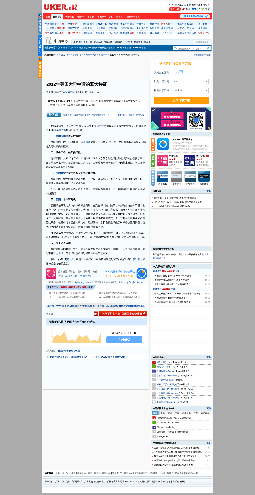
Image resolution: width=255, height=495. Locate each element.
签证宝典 (200, 156)
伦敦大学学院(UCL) (166, 366)
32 (187, 371)
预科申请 (108, 42)
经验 (116, 24)
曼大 (173, 28)
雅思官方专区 (133, 17)
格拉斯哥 (204, 184)
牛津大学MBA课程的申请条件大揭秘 (171, 280)
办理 (122, 28)
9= (192, 393)
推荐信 (84, 47)
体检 (139, 33)
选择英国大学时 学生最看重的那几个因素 (173, 464)
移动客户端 (203, 33)
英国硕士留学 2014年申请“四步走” (170, 298)
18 (192, 389)
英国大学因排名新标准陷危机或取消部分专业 (175, 456)
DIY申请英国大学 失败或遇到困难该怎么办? (120, 297)
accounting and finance (167, 422)
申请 (184, 24)
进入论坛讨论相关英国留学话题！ (111, 357)
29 (191, 397)
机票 (143, 24)
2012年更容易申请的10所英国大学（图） (68, 293)
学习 (157, 24)
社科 (85, 33)
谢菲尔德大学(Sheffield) (168, 375)
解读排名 (100, 33)
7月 (163, 33)
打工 (152, 33)
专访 (47, 33)
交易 (184, 33)
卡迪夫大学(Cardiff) (166, 402)
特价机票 (153, 473)
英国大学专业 (94, 473)
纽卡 (170, 24)
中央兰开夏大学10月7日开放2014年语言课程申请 (177, 293)
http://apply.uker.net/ (83, 282)
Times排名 (71, 473)
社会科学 (186, 413)
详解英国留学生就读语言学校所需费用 (172, 302)
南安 (168, 28)
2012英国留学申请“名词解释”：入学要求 (118, 293)
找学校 (80, 17)
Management (163, 436)
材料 (127, 24)
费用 (52, 33)
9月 (170, 33)
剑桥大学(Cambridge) (167, 384)
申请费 (127, 47)
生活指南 (202, 28)
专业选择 (88, 42)
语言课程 (118, 42)
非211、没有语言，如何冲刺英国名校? (67, 297)
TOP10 (75, 28)
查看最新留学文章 (202, 55)
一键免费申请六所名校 (192, 16)
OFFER (135, 47)
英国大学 (71, 125)
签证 (179, 28)
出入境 (140, 28)
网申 (122, 47)
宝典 (62, 33)
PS (89, 47)
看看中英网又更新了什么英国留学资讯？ (69, 357)
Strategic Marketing (166, 427)
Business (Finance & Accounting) (172, 432)
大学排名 (69, 17)
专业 (57, 24)
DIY (117, 47)
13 (184, 362)
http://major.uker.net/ (134, 282)
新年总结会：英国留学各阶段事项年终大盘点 (175, 198)
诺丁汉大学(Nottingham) (168, 389)
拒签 (127, 33)
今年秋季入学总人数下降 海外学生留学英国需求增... (178, 452)
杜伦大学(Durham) (166, 380)
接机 (143, 33)
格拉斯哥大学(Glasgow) (168, 397)
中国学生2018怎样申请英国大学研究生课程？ (175, 460)
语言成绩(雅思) (99, 47)
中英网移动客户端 (177, 5)
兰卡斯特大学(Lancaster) (169, 393)
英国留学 (57, 92)
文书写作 (128, 42)
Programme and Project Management (174, 418)
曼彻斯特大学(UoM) (166, 371)
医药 (89, 33)
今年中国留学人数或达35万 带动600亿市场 (76, 306)
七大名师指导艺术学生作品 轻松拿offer (172, 206)
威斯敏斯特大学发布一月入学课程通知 (172, 284)
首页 (48, 17)
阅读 (116, 33)
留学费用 (138, 42)
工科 (89, 28)
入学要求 (110, 47)
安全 (157, 33)
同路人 (119, 17)
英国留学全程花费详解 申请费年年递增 (172, 275)
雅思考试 (58, 253)
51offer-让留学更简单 (182, 139)
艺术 (62, 24)
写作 (116, 28)
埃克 (194, 33)
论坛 (111, 17)
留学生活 (179, 473)
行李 (145, 28)
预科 (52, 24)
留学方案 (61, 28)
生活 (179, 33)
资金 (132, 28)
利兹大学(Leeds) (165, 362)
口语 (111, 28)
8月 (167, 33)
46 (187, 402)
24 (191, 375)
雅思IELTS (117, 473)
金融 (85, 28)
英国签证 (142, 473)
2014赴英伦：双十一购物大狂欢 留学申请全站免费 (178, 202)
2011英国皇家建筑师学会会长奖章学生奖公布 (127, 306)
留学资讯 (57, 17)
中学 (74, 24)
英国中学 (101, 17)
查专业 (90, 17)
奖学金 (53, 28)
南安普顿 (190, 184)
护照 (127, 28)
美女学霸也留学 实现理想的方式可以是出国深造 (176, 448)
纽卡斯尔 (162, 184)
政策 (132, 24)
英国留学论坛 (191, 473)
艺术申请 (98, 42)
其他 (103, 28)
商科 (92, 24)
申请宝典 (173, 156)
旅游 (152, 28)
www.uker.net (69, 92)
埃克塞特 (176, 184)
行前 (184, 28)
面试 (57, 33)
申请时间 (76, 47)
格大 (163, 28)
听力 (111, 33)
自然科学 (205, 413)
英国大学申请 (89, 55)
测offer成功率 (74, 33)
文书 (47, 28)
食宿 (157, 28)
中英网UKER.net (62, 55)
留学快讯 (59, 473)
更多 (208, 191)
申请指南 (77, 42)
